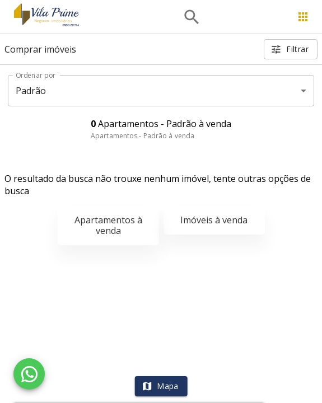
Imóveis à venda (214, 220)
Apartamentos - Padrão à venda (142, 135)
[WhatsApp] (29, 374)
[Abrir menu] (303, 16)
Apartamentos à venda (108, 225)
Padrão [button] (31, 91)
